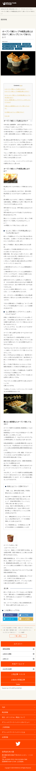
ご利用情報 (6, 727)
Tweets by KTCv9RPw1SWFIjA (12, 688)
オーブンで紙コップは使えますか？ (15, 89)
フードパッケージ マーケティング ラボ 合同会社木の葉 (9, 3)
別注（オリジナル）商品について (13, 717)
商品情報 (5, 712)
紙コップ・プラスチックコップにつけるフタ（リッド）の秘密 (25, 630)
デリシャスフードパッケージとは (13, 732)
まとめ (7, 116)
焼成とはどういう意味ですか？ (14, 112)
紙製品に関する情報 (8, 48)
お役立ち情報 (26, 44)
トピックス (18, 48)
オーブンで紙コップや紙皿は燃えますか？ (17, 91)
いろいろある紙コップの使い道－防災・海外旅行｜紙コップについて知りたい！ (10, 630)
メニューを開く (30, 4)
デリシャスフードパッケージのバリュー (16, 722)
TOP (3, 707)
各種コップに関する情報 (9, 46)
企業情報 (5, 737)
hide (21, 85)
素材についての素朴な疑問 (24, 46)
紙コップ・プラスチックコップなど (11, 44)
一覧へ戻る (18, 636)
